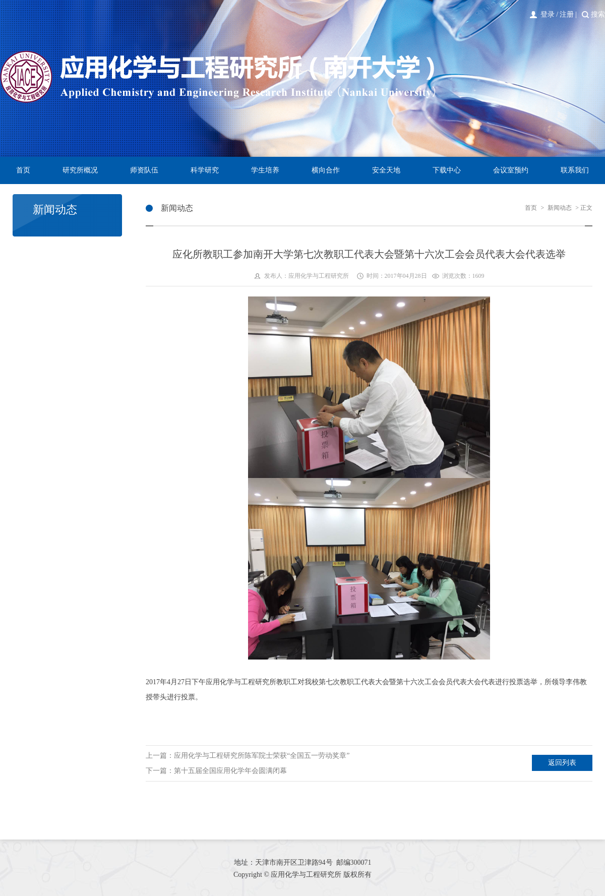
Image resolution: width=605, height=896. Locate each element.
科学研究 (205, 170)
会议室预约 (510, 170)
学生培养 (265, 170)
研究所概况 (80, 170)
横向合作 (326, 170)
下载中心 (447, 170)
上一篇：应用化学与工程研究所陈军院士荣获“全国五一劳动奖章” (247, 755)
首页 (23, 170)
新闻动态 (560, 207)
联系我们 (575, 170)
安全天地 (386, 170)
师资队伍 (144, 170)
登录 (547, 14)
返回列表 (562, 762)
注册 (567, 14)
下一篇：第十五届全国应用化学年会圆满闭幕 (216, 770)
